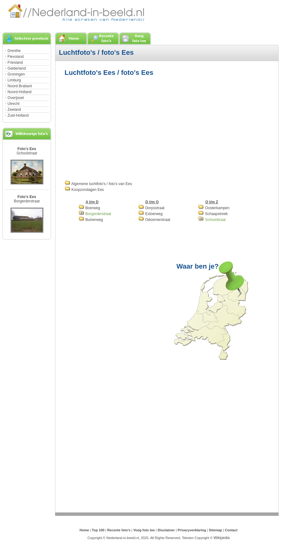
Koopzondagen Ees (84, 190)
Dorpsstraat (151, 208)
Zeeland (14, 109)
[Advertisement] (139, 127)
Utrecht (13, 103)
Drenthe (14, 51)
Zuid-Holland (17, 115)
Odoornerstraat (154, 220)
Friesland (15, 62)
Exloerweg (150, 214)
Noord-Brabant (19, 86)
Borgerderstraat (27, 201)
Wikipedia (222, 538)
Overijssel (15, 98)
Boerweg (89, 208)
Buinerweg (91, 220)
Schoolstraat (26, 153)
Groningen (16, 74)
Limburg (14, 80)
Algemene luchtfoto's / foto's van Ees (98, 184)
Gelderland (16, 68)
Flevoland (15, 56)
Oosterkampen (213, 208)
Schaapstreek (213, 214)
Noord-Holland (19, 92)
